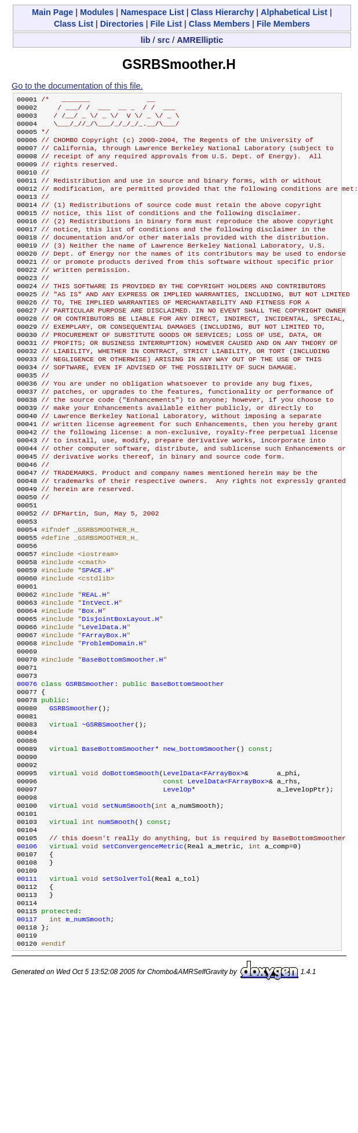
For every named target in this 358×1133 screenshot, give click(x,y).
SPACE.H (96, 638)
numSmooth (116, 926)
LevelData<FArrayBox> (203, 870)
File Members (283, 23)
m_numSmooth (87, 1037)
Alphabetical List (294, 12)
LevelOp (177, 889)
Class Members (219, 23)
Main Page (52, 12)
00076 (27, 768)
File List (166, 23)
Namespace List (152, 12)
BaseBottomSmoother (187, 768)
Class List (73, 23)
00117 (27, 1037)
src (164, 40)
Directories (122, 23)
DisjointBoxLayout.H (120, 694)
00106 (27, 953)
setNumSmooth (126, 907)
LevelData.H (104, 703)
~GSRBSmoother (108, 814)
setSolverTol (126, 991)
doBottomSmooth (130, 870)
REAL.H (94, 666)
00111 (27, 991)
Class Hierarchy (222, 12)
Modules (97, 12)
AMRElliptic (200, 40)
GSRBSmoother (89, 768)
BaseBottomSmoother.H (122, 740)
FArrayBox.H (104, 712)
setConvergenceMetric (142, 953)
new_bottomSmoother (199, 842)
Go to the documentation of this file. (77, 85)
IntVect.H (100, 675)
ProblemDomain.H (112, 722)
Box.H (92, 684)
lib (146, 40)
